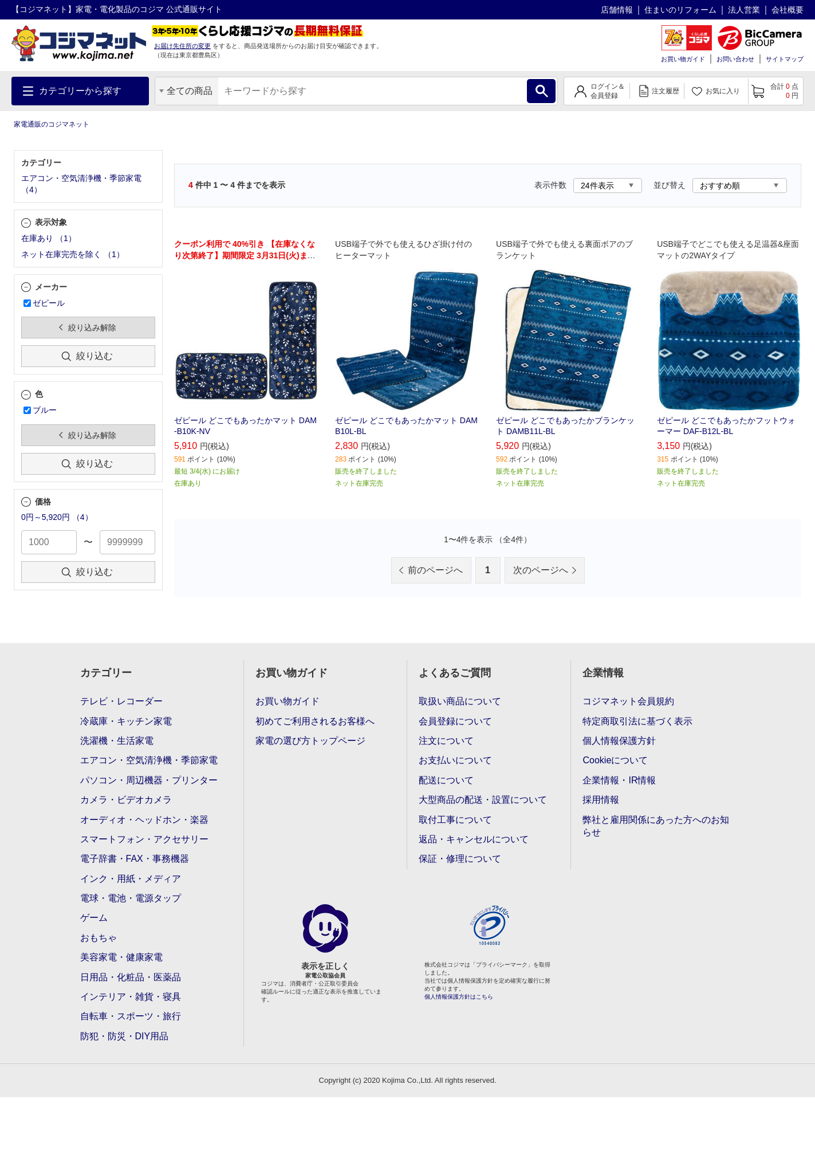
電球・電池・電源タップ (130, 898)
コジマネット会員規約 (628, 701)
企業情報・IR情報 (619, 780)
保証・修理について (460, 859)
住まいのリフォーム (680, 9)
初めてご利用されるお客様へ (315, 721)
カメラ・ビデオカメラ (126, 800)
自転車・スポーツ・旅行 (130, 1016)
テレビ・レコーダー (121, 701)
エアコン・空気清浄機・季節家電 (149, 760)
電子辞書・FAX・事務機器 (134, 859)
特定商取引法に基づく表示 (637, 721)
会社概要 (787, 9)
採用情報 (600, 800)
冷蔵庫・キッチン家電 (126, 721)
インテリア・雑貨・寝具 (130, 997)
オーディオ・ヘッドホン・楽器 (144, 820)
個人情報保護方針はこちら (458, 997)
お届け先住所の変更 (182, 45)
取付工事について (455, 820)
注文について (446, 741)
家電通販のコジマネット (51, 124)
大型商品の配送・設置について (483, 800)
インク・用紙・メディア (130, 879)
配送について (446, 780)
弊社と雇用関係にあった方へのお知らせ (655, 826)
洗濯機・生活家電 (116, 741)
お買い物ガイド (683, 59)
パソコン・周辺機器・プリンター (149, 780)
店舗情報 (617, 9)
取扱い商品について (460, 701)
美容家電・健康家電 (121, 957)
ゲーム (94, 917)
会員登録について (455, 721)
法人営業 (744, 9)
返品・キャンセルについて (474, 839)
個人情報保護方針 (619, 741)
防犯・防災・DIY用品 (124, 1036)
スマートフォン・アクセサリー (144, 839)
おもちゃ (98, 938)
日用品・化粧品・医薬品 (130, 977)
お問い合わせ (735, 59)
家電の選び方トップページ (310, 741)
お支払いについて (455, 760)
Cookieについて (615, 760)
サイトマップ (785, 59)
